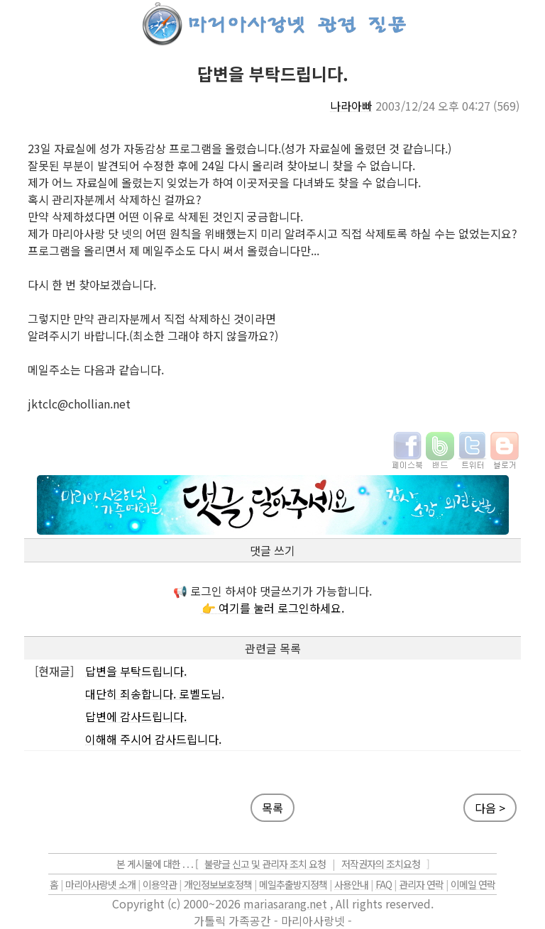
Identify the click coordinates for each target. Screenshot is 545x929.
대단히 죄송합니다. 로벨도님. (154, 693)
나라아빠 (351, 105)
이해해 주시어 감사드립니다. (153, 738)
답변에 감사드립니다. (136, 716)
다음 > (490, 807)
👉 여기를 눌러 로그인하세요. (273, 607)
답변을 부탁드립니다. (136, 670)
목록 (272, 807)
